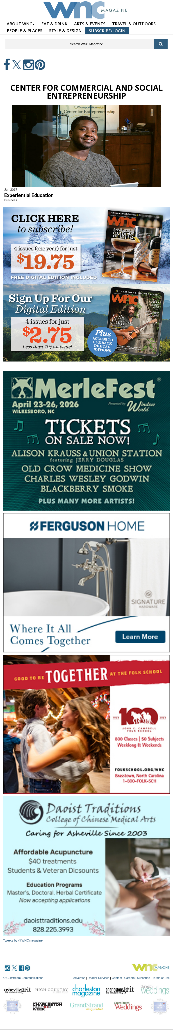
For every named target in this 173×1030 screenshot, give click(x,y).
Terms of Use (161, 978)
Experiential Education (29, 195)
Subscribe (144, 978)
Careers (129, 978)
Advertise (79, 978)
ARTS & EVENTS (89, 23)
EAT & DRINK (54, 23)
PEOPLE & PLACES (24, 30)
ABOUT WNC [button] (20, 23)
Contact (117, 978)
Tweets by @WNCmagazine (23, 940)
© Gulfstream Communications (23, 978)
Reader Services (98, 978)
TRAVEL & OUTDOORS (134, 23)
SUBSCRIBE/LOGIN (107, 30)
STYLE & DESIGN (65, 30)
